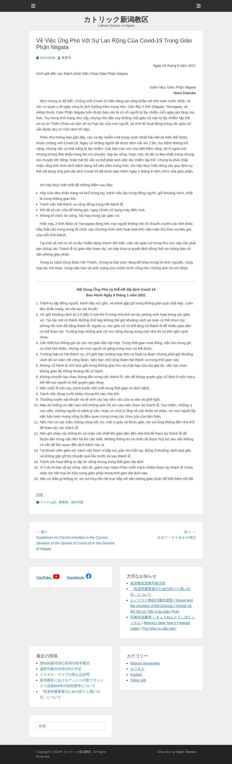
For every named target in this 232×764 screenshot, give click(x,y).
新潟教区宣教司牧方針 (148, 583)
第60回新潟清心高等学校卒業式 (65, 663)
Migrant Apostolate (145, 663)
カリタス (137, 669)
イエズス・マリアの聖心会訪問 (64, 674)
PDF (39, 495)
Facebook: (76, 577)
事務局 (66, 57)
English (136, 674)
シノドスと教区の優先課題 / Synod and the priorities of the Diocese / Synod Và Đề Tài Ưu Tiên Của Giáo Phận (161, 605)
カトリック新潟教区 (116, 19)
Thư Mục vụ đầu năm (159, 628)
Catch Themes (186, 752)
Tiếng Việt (138, 680)
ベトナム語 (48, 502)
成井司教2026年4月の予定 (61, 669)
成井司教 (77, 502)
